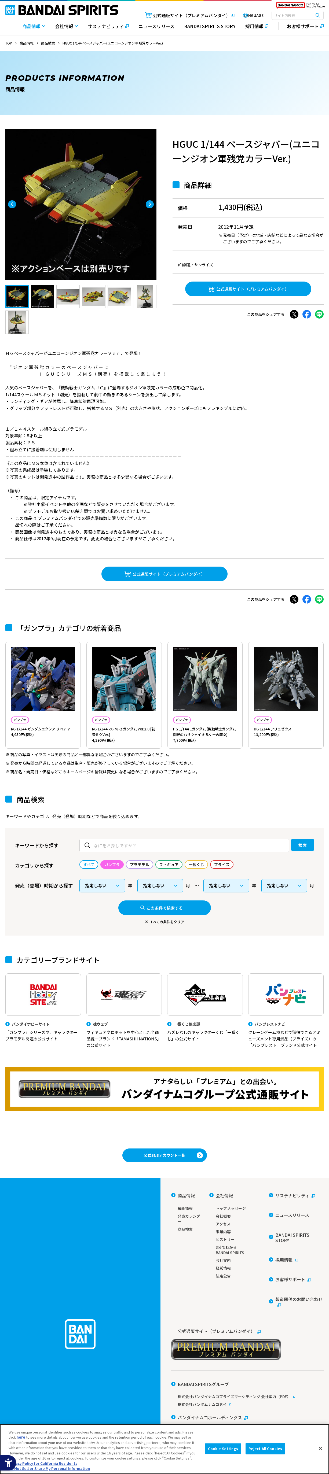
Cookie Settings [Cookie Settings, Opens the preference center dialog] (223, 1448)
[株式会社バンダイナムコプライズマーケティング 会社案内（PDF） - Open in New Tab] (247, 1364)
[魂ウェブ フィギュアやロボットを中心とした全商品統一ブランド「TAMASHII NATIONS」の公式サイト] (124, 1028)
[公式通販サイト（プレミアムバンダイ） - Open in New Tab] (180, 15)
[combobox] (298, 15)
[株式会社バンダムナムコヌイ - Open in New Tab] (247, 1372)
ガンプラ (24, 720)
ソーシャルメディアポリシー (242, 1410)
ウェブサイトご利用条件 (190, 1410)
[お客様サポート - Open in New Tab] (301, 26)
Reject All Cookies (265, 1448)
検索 (292, 860)
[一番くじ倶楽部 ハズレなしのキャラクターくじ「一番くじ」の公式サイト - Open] (205, 1025)
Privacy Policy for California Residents (43, 1463)
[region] (164, 1449)
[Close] (320, 1448)
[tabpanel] (80, 204)
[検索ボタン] (318, 15)
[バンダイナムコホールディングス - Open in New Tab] (209, 1381)
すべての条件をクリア (167, 938)
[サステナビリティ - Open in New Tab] (108, 29)
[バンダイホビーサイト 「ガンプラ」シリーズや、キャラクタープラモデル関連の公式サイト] (43, 1025)
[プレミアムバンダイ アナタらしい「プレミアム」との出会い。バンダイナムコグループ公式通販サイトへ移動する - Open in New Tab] (164, 1108)
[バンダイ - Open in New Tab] (186, 1391)
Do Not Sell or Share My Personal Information (49, 1468)
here (21, 1437)
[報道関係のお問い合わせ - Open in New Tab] (296, 1283)
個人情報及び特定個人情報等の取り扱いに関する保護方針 (216, 1417)
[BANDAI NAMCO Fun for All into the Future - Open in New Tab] (300, 7)
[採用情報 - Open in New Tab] (256, 29)
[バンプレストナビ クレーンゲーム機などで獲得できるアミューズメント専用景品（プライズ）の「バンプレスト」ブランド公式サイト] (286, 1028)
